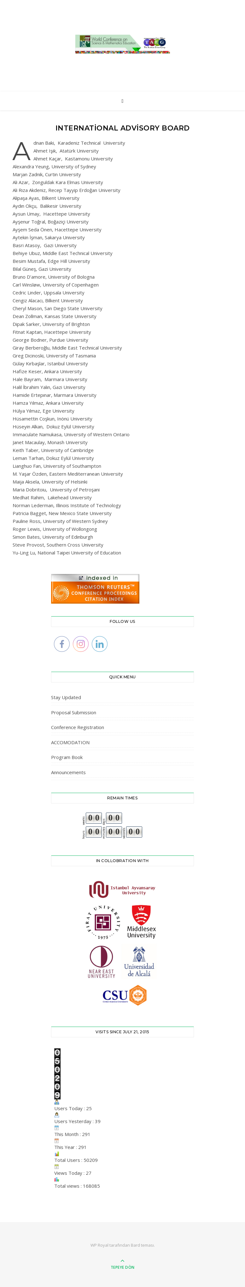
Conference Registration (77, 727)
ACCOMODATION (70, 742)
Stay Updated (66, 697)
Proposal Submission (73, 712)
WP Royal (99, 1245)
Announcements (68, 772)
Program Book (67, 757)
